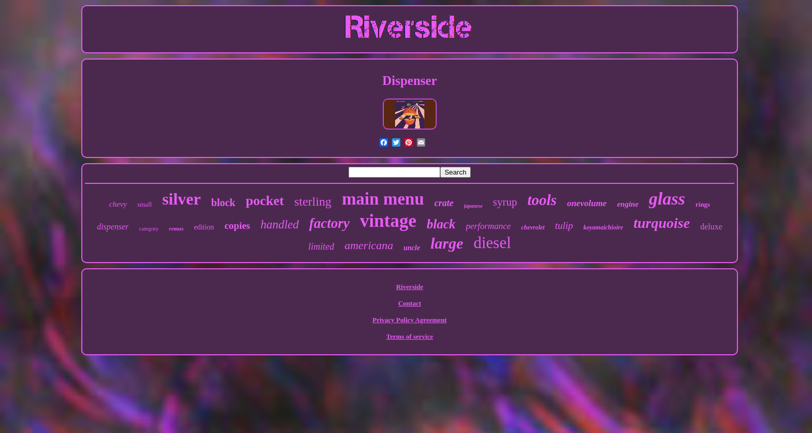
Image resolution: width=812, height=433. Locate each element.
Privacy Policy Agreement (409, 320)
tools (542, 200)
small (144, 204)
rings (702, 204)
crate (444, 203)
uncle (411, 248)
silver (181, 199)
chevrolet (532, 227)
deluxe (711, 226)
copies (237, 225)
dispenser (112, 226)
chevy (118, 204)
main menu (383, 199)
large (446, 243)
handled (279, 224)
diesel (492, 243)
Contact (409, 303)
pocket (264, 200)
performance (488, 226)
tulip (564, 225)
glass (667, 198)
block (223, 202)
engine (628, 204)
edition (204, 227)
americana (368, 245)
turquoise (661, 223)
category (148, 228)
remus (176, 228)
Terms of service (409, 336)
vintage (388, 221)
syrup (505, 202)
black (441, 224)
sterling (312, 201)
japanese (473, 206)
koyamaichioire (604, 227)
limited (321, 246)
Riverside (410, 287)
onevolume (587, 203)
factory (329, 223)
